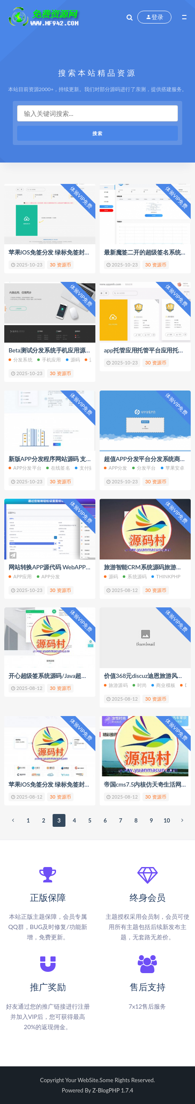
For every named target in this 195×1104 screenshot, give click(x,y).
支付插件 (87, 468)
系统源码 (135, 576)
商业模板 (163, 685)
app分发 (48, 576)
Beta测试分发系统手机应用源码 (50, 350)
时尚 (140, 685)
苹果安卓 (173, 468)
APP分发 (115, 468)
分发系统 (20, 359)
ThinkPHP (165, 576)
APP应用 (20, 576)
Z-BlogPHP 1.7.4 (112, 1090)
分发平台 (144, 468)
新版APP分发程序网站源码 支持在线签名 (62, 458)
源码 (73, 359)
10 (166, 820)
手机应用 (49, 359)
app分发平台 (25, 468)
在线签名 (58, 468)
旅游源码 (116, 685)
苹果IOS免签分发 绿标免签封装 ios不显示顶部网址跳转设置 (86, 784)
